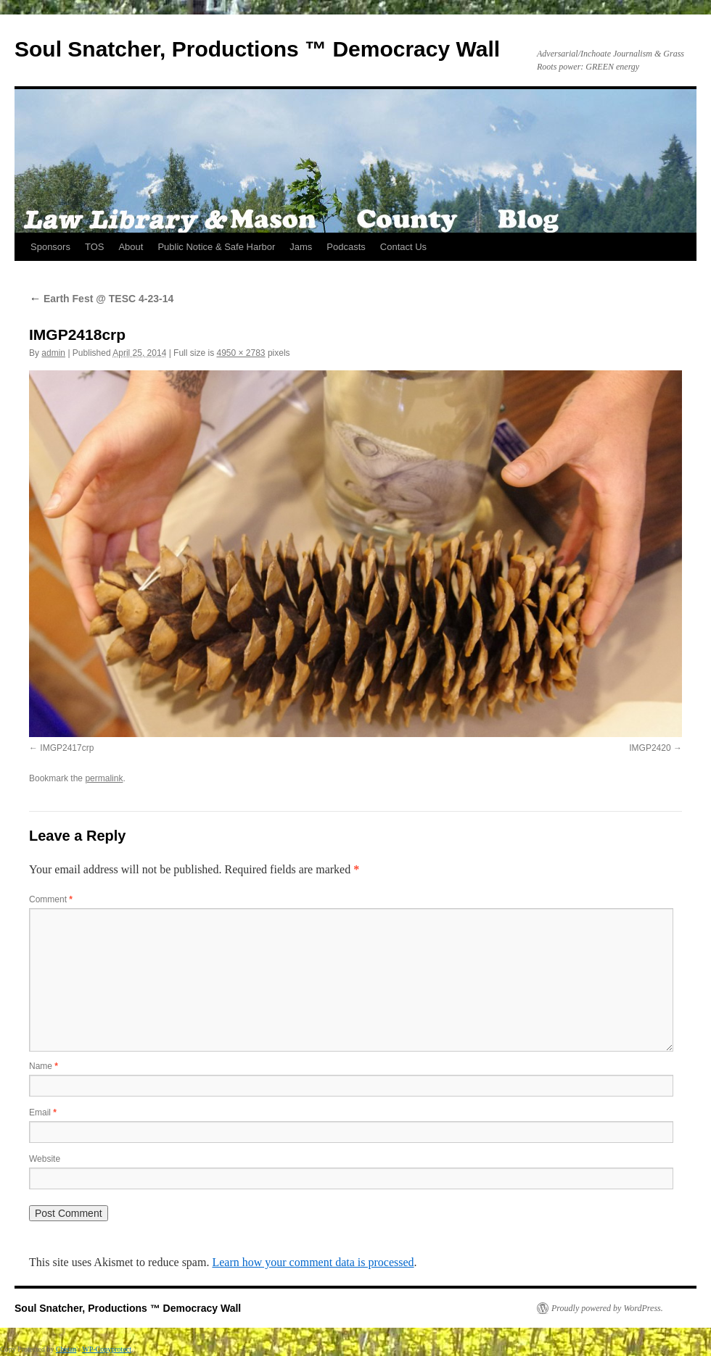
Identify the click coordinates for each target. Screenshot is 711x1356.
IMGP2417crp (67, 748)
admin (53, 353)
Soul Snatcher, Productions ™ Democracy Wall (257, 49)
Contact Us (403, 246)
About (130, 246)
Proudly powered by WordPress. (607, 1308)
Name (43, 1066)
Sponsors (50, 246)
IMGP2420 (649, 748)
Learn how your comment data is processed (313, 1262)
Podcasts (345, 246)
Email (43, 1112)
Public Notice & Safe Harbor (216, 246)
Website (44, 1159)
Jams (300, 246)
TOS (94, 246)
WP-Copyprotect (106, 1349)
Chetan (66, 1349)
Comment (51, 899)
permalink (104, 778)
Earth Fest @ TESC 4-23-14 (101, 298)
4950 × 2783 (240, 353)
